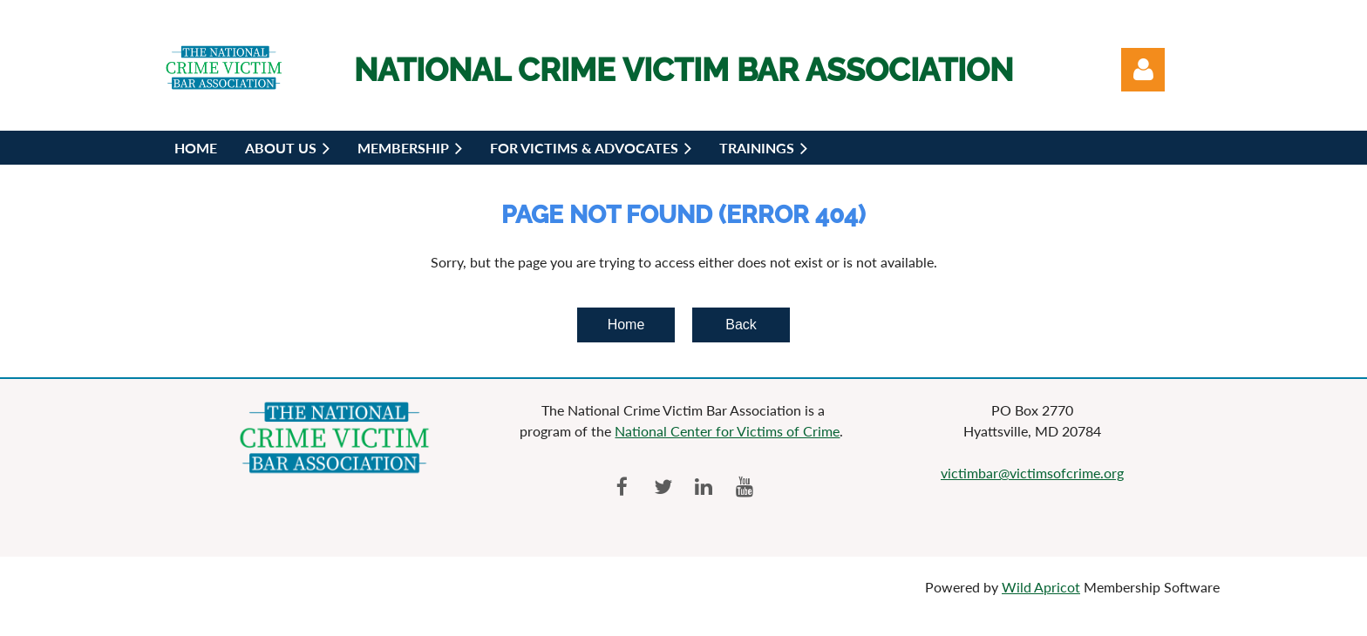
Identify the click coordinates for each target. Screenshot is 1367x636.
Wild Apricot (1041, 586)
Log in (1143, 69)
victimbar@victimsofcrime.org (1032, 472)
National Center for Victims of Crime (727, 431)
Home (626, 324)
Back (741, 324)
